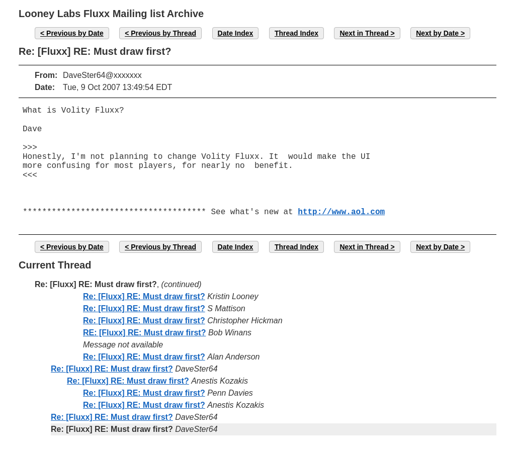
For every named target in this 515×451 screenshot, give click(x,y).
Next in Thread (363, 33)
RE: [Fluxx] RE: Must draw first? (144, 332)
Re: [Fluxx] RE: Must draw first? (144, 296)
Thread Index (296, 33)
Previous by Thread (163, 33)
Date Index (235, 33)
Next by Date (437, 33)
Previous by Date (75, 33)
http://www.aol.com (341, 212)
